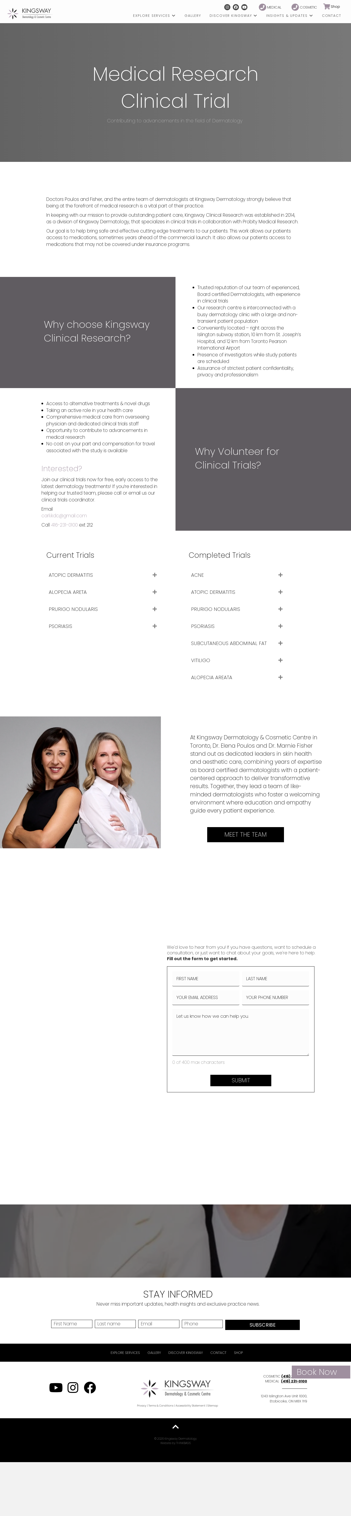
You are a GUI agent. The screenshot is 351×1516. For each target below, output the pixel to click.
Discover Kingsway (185, 1352)
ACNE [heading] (197, 575)
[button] (227, 7)
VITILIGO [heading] (200, 660)
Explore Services (125, 1352)
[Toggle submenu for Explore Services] (173, 16)
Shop (238, 1352)
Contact (218, 1352)
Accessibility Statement (190, 1406)
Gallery (154, 1352)
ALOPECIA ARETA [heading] (68, 592)
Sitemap (212, 1406)
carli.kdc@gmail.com (64, 515)
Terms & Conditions (160, 1406)
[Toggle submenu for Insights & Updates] (311, 16)
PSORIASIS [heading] (60, 626)
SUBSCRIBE (263, 1324)
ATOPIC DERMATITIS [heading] (71, 575)
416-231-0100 (64, 525)
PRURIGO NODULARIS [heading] (73, 609)
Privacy (141, 1406)
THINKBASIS (183, 1443)
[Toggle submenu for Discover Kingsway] (255, 16)
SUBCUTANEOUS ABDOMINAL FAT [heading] (229, 643)
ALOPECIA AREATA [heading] (211, 677)
